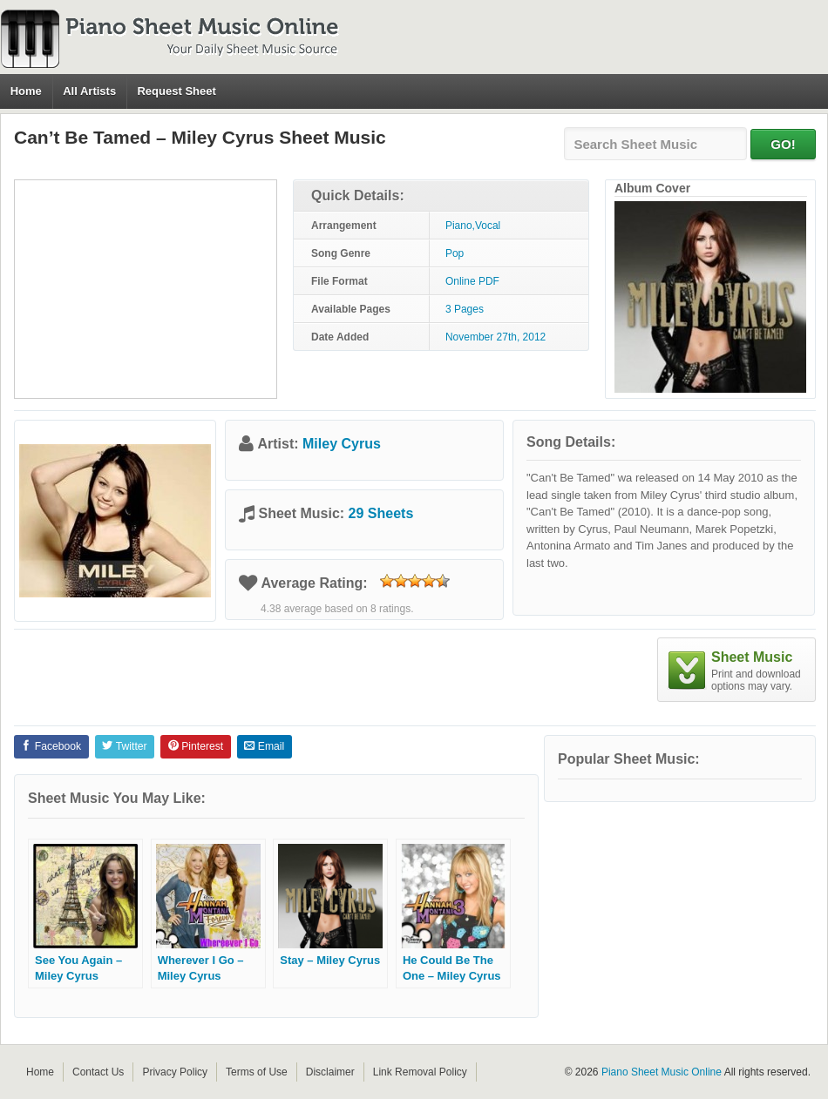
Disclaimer (330, 1072)
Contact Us (98, 1072)
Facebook (51, 746)
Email (264, 746)
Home (26, 91)
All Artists (89, 91)
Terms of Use (257, 1072)
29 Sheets (381, 513)
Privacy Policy (174, 1072)
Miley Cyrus (341, 443)
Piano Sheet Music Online (661, 1072)
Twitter (124, 746)
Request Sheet (176, 91)
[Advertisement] (145, 289)
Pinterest (195, 746)
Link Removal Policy (420, 1072)
